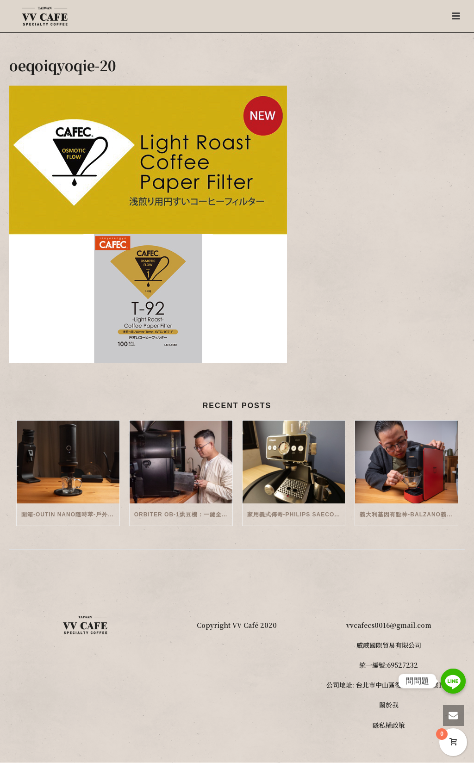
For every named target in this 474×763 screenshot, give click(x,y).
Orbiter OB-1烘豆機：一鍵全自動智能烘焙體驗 (183, 514)
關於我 (389, 704)
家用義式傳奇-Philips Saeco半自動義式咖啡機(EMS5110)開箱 (296, 514)
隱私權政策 (389, 725)
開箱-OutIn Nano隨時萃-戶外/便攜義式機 (70, 514)
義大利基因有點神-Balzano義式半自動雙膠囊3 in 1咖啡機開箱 (409, 514)
